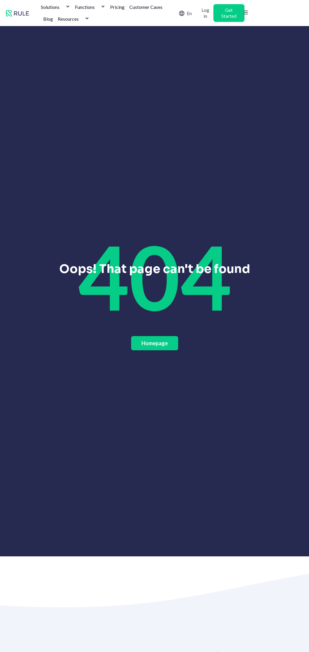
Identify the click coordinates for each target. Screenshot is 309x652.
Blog (48, 19)
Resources (73, 19)
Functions (90, 7)
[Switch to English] (187, 13)
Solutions (55, 7)
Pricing (117, 7)
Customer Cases (145, 7)
